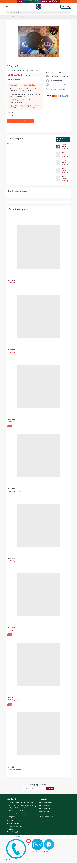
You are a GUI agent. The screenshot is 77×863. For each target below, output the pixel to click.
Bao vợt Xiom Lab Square (64, 148)
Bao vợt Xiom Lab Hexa (64, 164)
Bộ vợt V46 (11, 560)
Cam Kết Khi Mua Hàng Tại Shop (22, 87)
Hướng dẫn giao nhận (45, 810)
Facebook (42, 823)
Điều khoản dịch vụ (45, 813)
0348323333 (21, 813)
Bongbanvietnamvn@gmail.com (22, 816)
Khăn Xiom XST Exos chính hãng (65, 180)
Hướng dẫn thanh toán (46, 807)
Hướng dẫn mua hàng (45, 804)
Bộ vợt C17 (11, 491)
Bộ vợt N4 (11, 699)
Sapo (40, 839)
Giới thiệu (10, 822)
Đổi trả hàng (10, 831)
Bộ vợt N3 (11, 769)
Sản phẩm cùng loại (17, 211)
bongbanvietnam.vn (25, 839)
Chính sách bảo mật (13, 825)
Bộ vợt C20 (11, 282)
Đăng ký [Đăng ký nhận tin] (50, 790)
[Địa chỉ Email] (38, 790)
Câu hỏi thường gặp (13, 834)
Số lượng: (10, 114)
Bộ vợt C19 (11, 352)
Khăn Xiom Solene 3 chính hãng (65, 156)
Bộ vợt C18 (11, 421)
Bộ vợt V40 (11, 630)
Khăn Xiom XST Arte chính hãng (65, 172)
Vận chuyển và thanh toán (14, 828)
